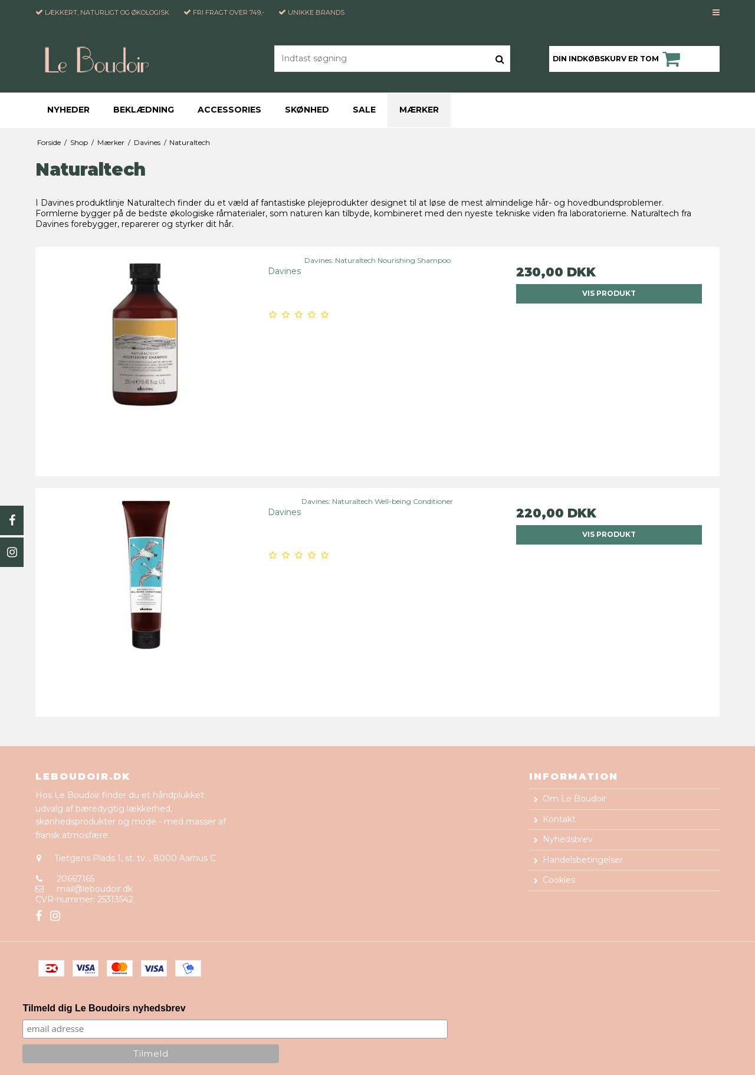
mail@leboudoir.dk (95, 888)
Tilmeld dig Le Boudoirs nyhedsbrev (103, 1008)
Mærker (419, 109)
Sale (364, 109)
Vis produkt (609, 293)
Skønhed (307, 109)
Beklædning (143, 109)
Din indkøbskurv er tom (618, 59)
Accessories (229, 109)
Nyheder (68, 109)
